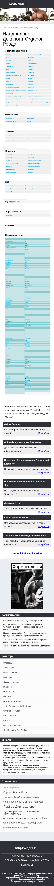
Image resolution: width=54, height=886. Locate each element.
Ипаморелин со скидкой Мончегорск (21, 812)
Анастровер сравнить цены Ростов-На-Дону (25, 818)
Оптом (45, 860)
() (15, 552)
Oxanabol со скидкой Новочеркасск (22, 822)
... (41, 552)
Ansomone (8, 677)
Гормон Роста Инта (15, 792)
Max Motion (8, 691)
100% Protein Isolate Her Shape (17, 706)
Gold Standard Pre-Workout (15, 730)
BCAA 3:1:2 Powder (12, 701)
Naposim (7, 696)
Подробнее (43, 433)
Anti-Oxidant (8, 667)
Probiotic (7, 720)
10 (37, 552)
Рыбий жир (8, 687)
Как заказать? (35, 856)
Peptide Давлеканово (19, 806)
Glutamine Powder (11, 711)
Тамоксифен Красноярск (11, 788)
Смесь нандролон (11, 682)
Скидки (34, 860)
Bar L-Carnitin (9, 715)
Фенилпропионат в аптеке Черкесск (23, 801)
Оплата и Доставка (16, 860)
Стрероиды (8, 663)
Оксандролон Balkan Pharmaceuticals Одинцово (21, 797)
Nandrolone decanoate (13, 725)
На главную (17, 856)
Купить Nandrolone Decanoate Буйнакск (15, 827)
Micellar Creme (10, 672)
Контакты (27, 865)
